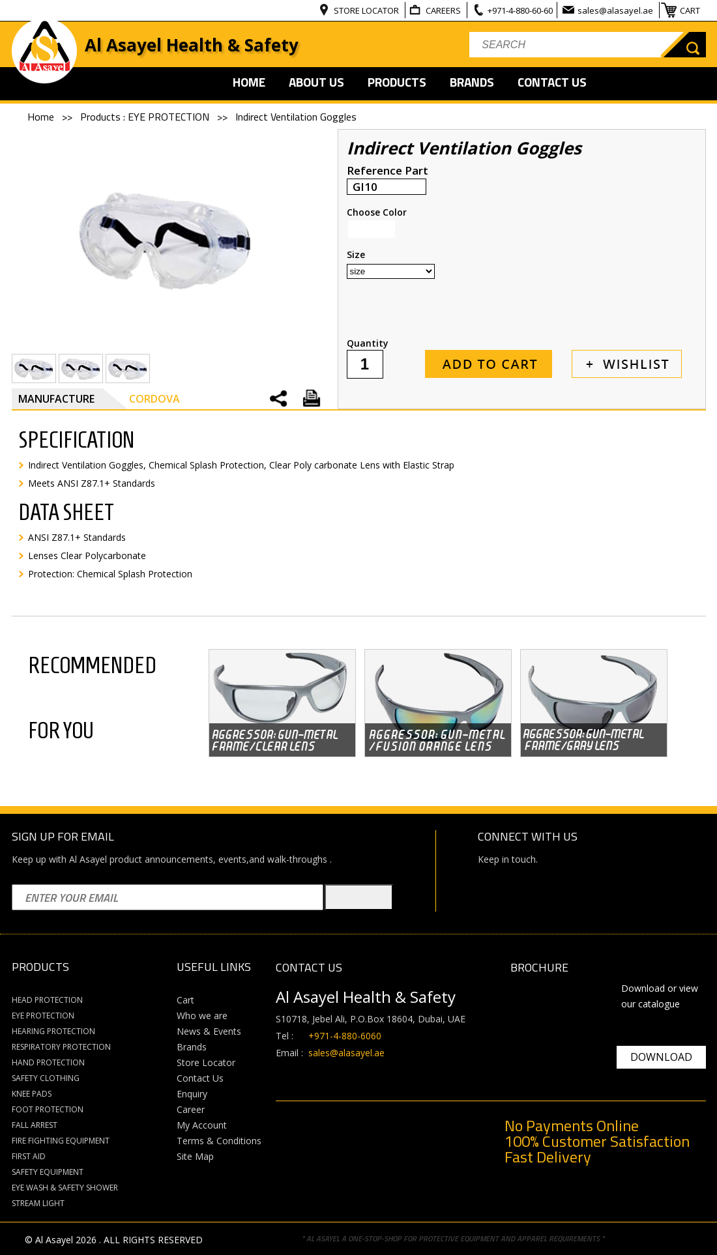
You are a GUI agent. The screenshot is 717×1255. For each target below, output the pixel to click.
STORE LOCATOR (367, 10)
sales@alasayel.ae (616, 10)
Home (42, 116)
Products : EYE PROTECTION (146, 116)
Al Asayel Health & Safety (192, 45)
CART (691, 10)
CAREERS (444, 10)
